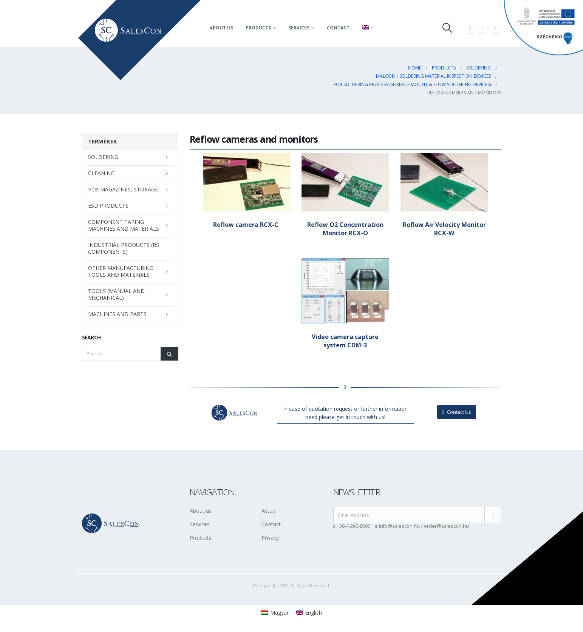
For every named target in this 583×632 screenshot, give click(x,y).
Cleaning (101, 173)
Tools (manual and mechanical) (116, 294)
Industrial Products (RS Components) (123, 248)
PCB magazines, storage (123, 189)
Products (258, 28)
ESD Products (108, 205)
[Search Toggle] (447, 28)
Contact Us (456, 411)
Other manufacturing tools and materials (120, 271)
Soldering (103, 156)
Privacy (270, 537)
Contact (338, 28)
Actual (269, 510)
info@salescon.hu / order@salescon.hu (424, 526)
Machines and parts (117, 314)
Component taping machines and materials (123, 225)
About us (221, 28)
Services (298, 28)
